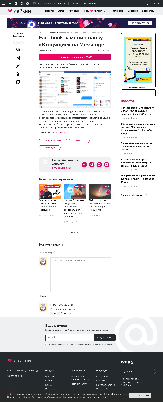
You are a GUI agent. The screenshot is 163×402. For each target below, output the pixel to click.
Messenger (50, 147)
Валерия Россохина (18, 34)
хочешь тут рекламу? (138, 87)
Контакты (101, 380)
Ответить (66, 313)
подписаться (105, 337)
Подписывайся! (62, 167)
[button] (72, 232)
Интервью (74, 11)
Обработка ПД (15, 376)
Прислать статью (105, 385)
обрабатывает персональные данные (64, 394)
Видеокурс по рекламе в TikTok (80, 378)
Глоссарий (133, 11)
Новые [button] (43, 296)
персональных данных (103, 344)
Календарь (118, 11)
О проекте (102, 376)
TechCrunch (58, 132)
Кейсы (86, 11)
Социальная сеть (53, 141)
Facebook (79, 141)
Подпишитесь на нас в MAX (75, 57)
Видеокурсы (148, 11)
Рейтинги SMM (101, 11)
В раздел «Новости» (134, 195)
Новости (49, 11)
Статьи (61, 11)
